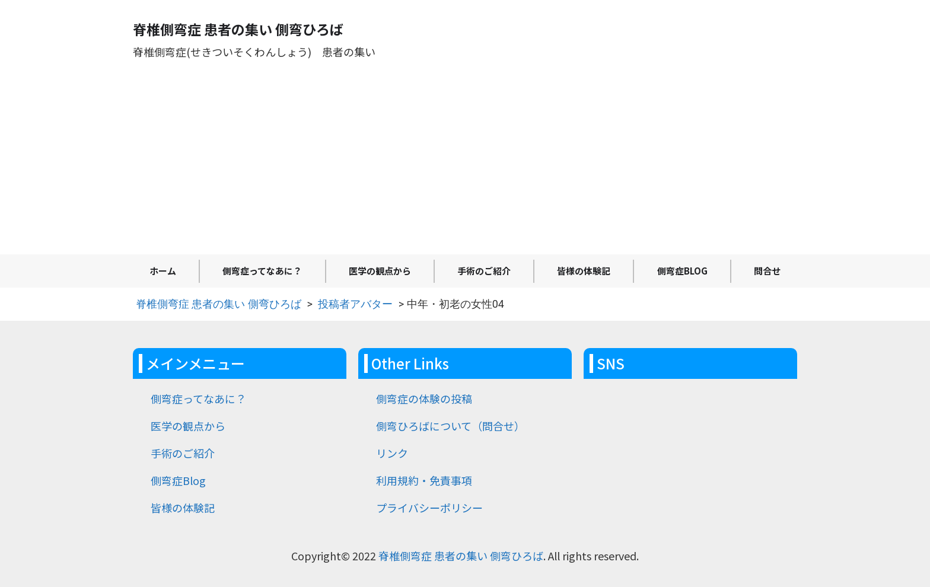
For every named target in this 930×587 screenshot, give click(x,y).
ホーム (162, 270)
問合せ (767, 270)
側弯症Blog (682, 270)
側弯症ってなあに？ (262, 270)
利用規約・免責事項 (424, 480)
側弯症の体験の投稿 (424, 398)
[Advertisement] (465, 165)
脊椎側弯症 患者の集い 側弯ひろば (218, 304)
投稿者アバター (355, 304)
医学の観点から (380, 270)
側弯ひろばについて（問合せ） (450, 425)
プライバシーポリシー (429, 507)
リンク (392, 453)
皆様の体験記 (583, 270)
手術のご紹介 (484, 270)
